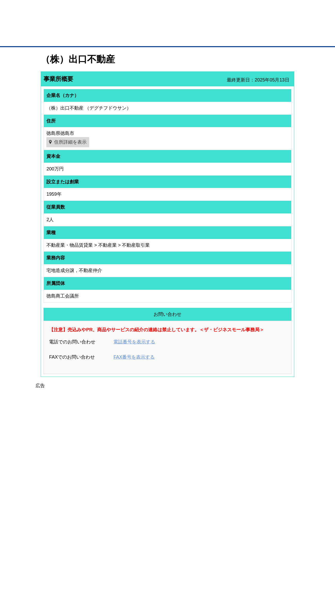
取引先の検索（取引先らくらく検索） (62, 510)
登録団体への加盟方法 (158, 510)
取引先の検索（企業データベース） (129, 38)
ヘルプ (174, 564)
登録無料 (60, 28)
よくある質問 (259, 510)
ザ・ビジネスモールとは (232, 8)
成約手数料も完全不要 (127, 28)
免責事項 (47, 571)
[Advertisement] (167, 426)
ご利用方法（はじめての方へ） (271, 504)
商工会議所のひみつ (222, 510)
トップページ (51, 38)
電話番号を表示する (134, 341)
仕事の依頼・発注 (48, 517)
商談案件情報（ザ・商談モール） (59, 524)
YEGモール (215, 524)
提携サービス (107, 529)
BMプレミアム (108, 504)
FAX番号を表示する (134, 357)
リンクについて (202, 564)
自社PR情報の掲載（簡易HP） (57, 531)
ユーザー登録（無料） (51, 504)
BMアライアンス (109, 536)
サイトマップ (116, 564)
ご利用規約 (233, 564)
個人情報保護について (270, 564)
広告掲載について (82, 564)
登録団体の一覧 (154, 504)
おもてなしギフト (220, 517)
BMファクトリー (109, 522)
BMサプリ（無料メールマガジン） (59, 537)
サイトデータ (148, 564)
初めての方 (48, 564)
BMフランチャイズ (111, 542)
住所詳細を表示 (70, 142)
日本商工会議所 (218, 504)
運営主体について (262, 517)
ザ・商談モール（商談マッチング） (206, 38)
